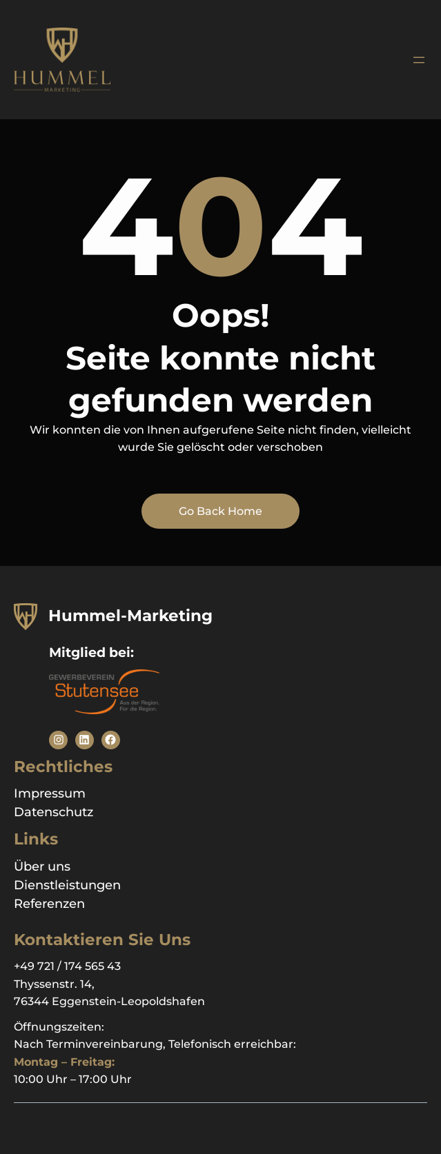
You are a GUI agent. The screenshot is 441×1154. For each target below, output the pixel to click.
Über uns (42, 866)
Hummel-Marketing (130, 615)
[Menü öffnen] (419, 60)
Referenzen (49, 903)
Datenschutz (53, 812)
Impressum (50, 793)
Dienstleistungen (67, 885)
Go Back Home (220, 511)
